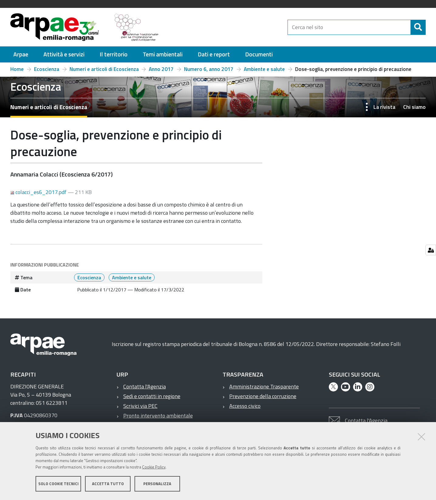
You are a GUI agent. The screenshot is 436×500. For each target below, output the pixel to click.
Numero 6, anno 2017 (208, 69)
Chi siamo (414, 107)
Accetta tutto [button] (108, 484)
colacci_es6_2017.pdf (39, 192)
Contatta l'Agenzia (144, 386)
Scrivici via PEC (140, 406)
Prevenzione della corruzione (262, 396)
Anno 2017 (161, 69)
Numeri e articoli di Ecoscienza (104, 69)
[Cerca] (418, 27)
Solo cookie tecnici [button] (58, 484)
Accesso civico (245, 406)
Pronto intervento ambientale (158, 415)
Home (17, 69)
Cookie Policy (153, 468)
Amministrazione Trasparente (264, 386)
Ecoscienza (46, 69)
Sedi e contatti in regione (151, 396)
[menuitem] (21, 54)
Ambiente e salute (264, 69)
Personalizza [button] (157, 484)
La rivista (384, 107)
